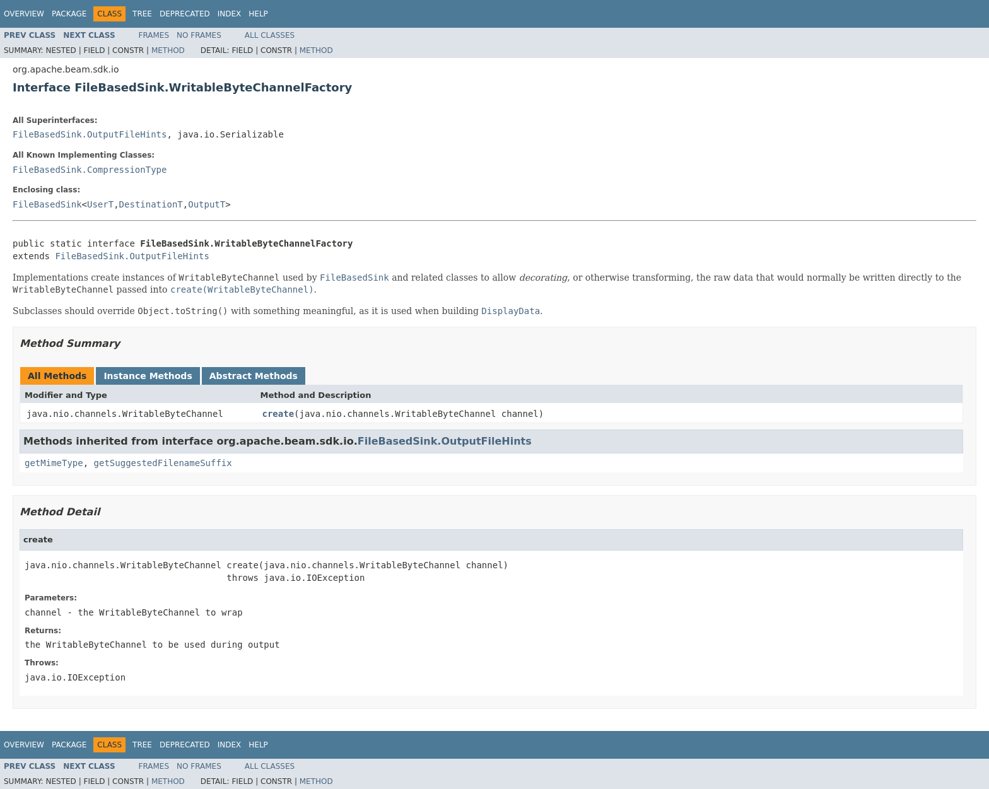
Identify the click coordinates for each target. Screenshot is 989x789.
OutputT (206, 204)
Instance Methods (147, 376)
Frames (154, 35)
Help (258, 13)
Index (230, 13)
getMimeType (54, 463)
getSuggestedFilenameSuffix (163, 463)
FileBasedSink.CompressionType (90, 170)
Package (69, 13)
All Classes (270, 35)
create (278, 414)
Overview (24, 13)
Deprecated (185, 13)
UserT (100, 204)
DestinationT (151, 204)
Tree (142, 13)
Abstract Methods (253, 376)
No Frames (199, 35)
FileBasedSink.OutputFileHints (90, 134)
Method (168, 50)
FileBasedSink (47, 204)
